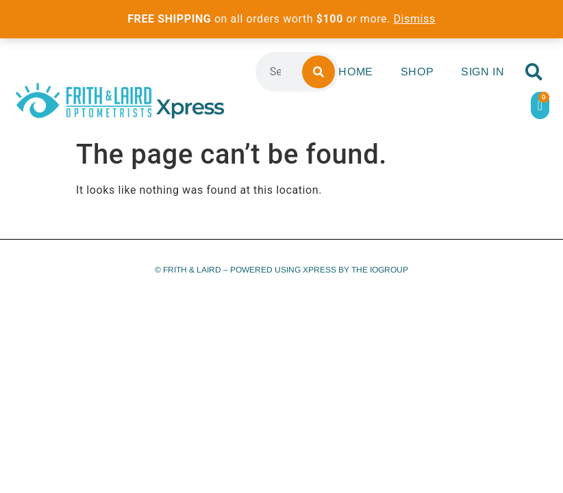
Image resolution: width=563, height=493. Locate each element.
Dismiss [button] (415, 18)
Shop (417, 71)
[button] (533, 72)
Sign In (482, 71)
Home (355, 71)
